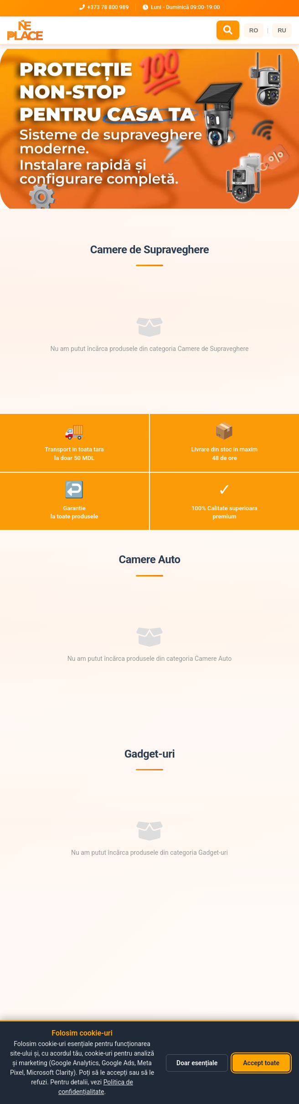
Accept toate (261, 1063)
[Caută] (228, 30)
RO (253, 30)
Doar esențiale (196, 1063)
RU (282, 30)
